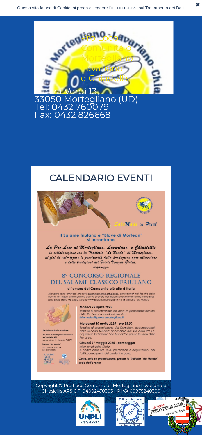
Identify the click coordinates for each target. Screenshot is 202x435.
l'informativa (123, 7)
